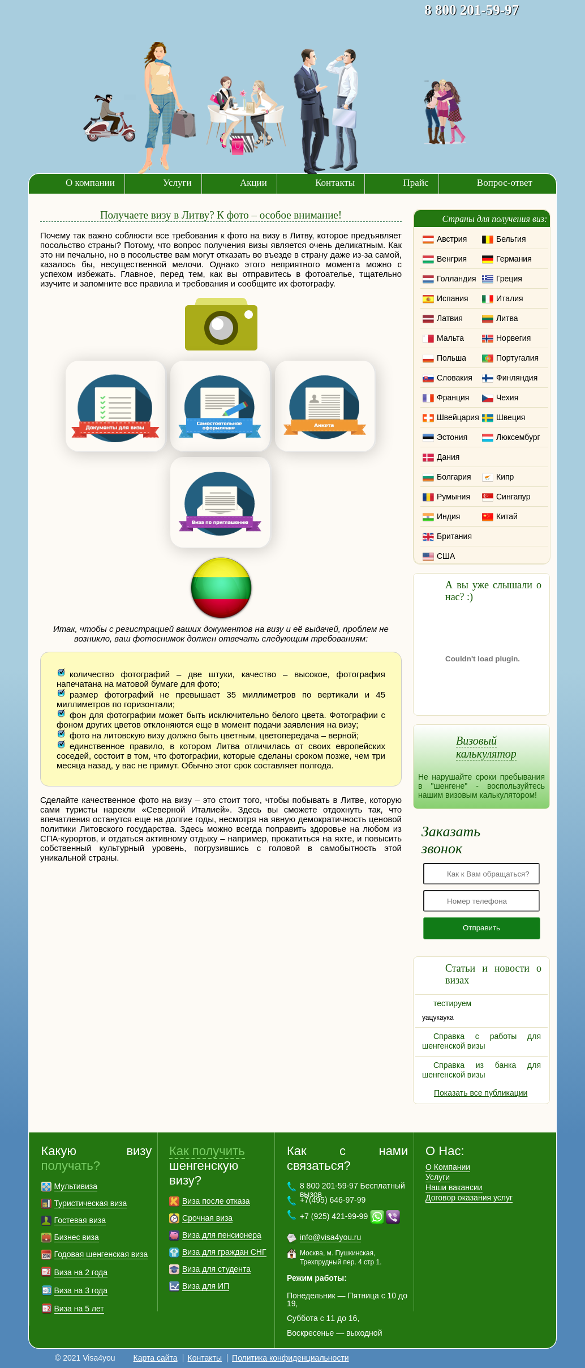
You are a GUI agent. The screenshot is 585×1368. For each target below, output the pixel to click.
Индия (448, 516)
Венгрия (452, 258)
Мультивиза (76, 1186)
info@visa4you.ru (330, 1237)
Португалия (517, 357)
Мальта (450, 338)
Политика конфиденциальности (290, 1357)
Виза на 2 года (81, 1272)
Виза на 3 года (81, 1290)
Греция (509, 278)
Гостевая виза (80, 1220)
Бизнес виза (76, 1237)
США (446, 556)
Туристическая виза (90, 1203)
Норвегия (513, 338)
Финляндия (516, 377)
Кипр (505, 476)
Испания (452, 298)
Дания (448, 456)
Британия (454, 536)
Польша (451, 357)
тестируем (452, 1003)
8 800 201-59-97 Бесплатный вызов (352, 1190)
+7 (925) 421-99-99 (334, 1216)
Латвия (450, 318)
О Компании (447, 1167)
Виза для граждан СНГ (224, 1251)
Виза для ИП (205, 1285)
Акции (253, 182)
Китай (507, 516)
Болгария (454, 476)
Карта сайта (156, 1357)
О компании (90, 182)
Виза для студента (216, 1268)
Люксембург (518, 437)
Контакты (335, 182)
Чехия (507, 397)
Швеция (510, 417)
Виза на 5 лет (79, 1308)
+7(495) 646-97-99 (332, 1199)
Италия (509, 298)
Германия (514, 258)
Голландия (456, 278)
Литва (507, 318)
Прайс (416, 182)
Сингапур (513, 496)
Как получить (207, 1151)
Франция (453, 397)
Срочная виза (207, 1217)
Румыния (453, 496)
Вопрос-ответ (504, 182)
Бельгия (511, 238)
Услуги (177, 182)
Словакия (454, 377)
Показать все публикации (480, 1092)
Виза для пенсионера (221, 1234)
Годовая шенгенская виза (101, 1254)
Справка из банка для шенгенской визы (481, 1070)
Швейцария (458, 417)
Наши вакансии (454, 1187)
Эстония (452, 437)
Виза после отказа (216, 1200)
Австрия (452, 238)
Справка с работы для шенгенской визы (481, 1041)
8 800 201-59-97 (471, 10)
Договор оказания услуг (469, 1197)
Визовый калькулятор (486, 747)
